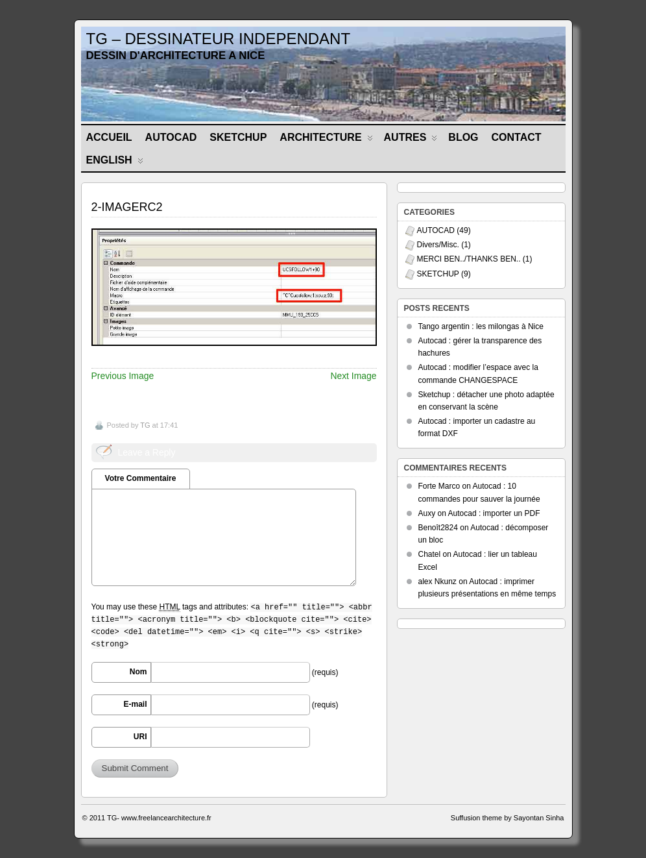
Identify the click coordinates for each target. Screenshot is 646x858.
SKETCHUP (238, 137)
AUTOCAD (171, 137)
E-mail (135, 704)
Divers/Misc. (438, 244)
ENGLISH (114, 162)
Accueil (109, 137)
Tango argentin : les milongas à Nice (481, 326)
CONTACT (517, 137)
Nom (138, 671)
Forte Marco (439, 486)
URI (140, 736)
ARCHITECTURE (326, 140)
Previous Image (122, 376)
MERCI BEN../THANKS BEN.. (469, 259)
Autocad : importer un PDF (494, 513)
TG (145, 425)
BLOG (463, 137)
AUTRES (411, 140)
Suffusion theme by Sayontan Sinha (507, 818)
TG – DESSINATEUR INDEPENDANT (218, 38)
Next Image (353, 376)
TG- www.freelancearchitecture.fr (159, 818)
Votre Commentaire (140, 478)
